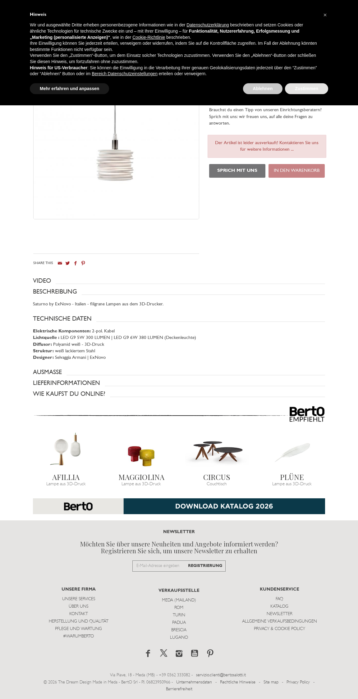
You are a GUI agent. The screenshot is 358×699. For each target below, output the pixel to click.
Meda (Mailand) (179, 600)
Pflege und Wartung (78, 629)
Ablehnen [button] (263, 88)
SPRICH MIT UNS (237, 170)
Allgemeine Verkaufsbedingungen (279, 621)
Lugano (179, 637)
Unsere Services (78, 599)
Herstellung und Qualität (78, 621)
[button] (179, 281)
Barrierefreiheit (179, 689)
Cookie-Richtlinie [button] (148, 37)
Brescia (178, 630)
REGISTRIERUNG (205, 566)
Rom (178, 607)
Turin (179, 615)
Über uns (78, 606)
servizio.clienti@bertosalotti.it (221, 675)
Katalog (279, 606)
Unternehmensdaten (194, 682)
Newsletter (279, 614)
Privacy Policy (298, 682)
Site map (271, 682)
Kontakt (78, 614)
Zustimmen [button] (306, 88)
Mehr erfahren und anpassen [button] (69, 88)
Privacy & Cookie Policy (279, 629)
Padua (179, 622)
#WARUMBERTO (78, 636)
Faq (279, 599)
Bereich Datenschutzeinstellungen (125, 73)
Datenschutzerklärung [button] (207, 24)
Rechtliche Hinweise (237, 682)
